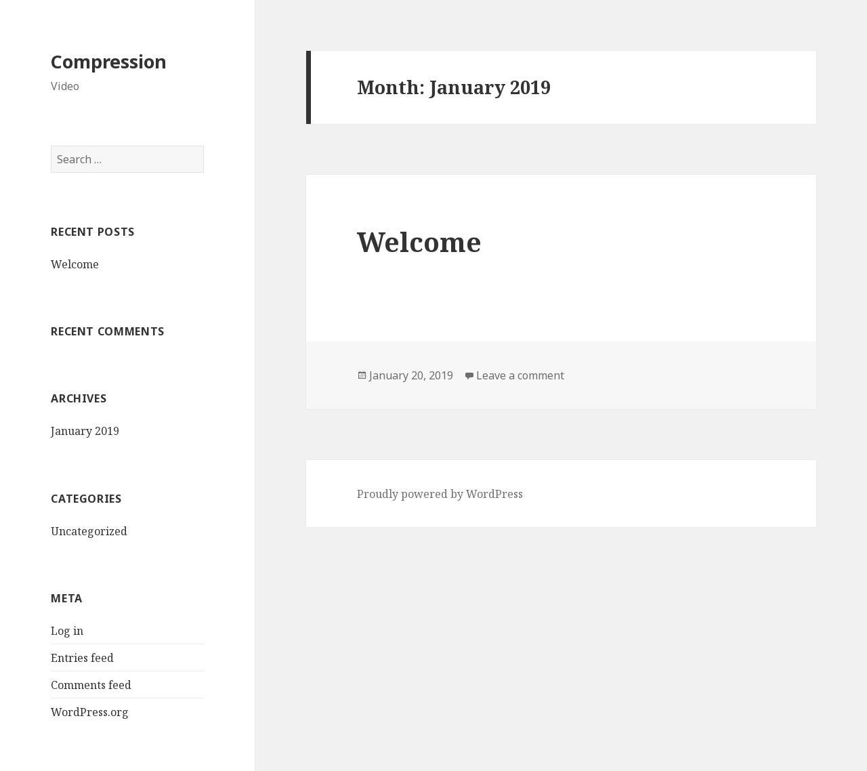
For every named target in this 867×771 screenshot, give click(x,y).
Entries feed (82, 657)
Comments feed (91, 685)
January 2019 (85, 430)
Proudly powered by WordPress (440, 493)
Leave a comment (520, 375)
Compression (109, 61)
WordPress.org (90, 712)
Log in (67, 630)
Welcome (75, 264)
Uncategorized (89, 531)
